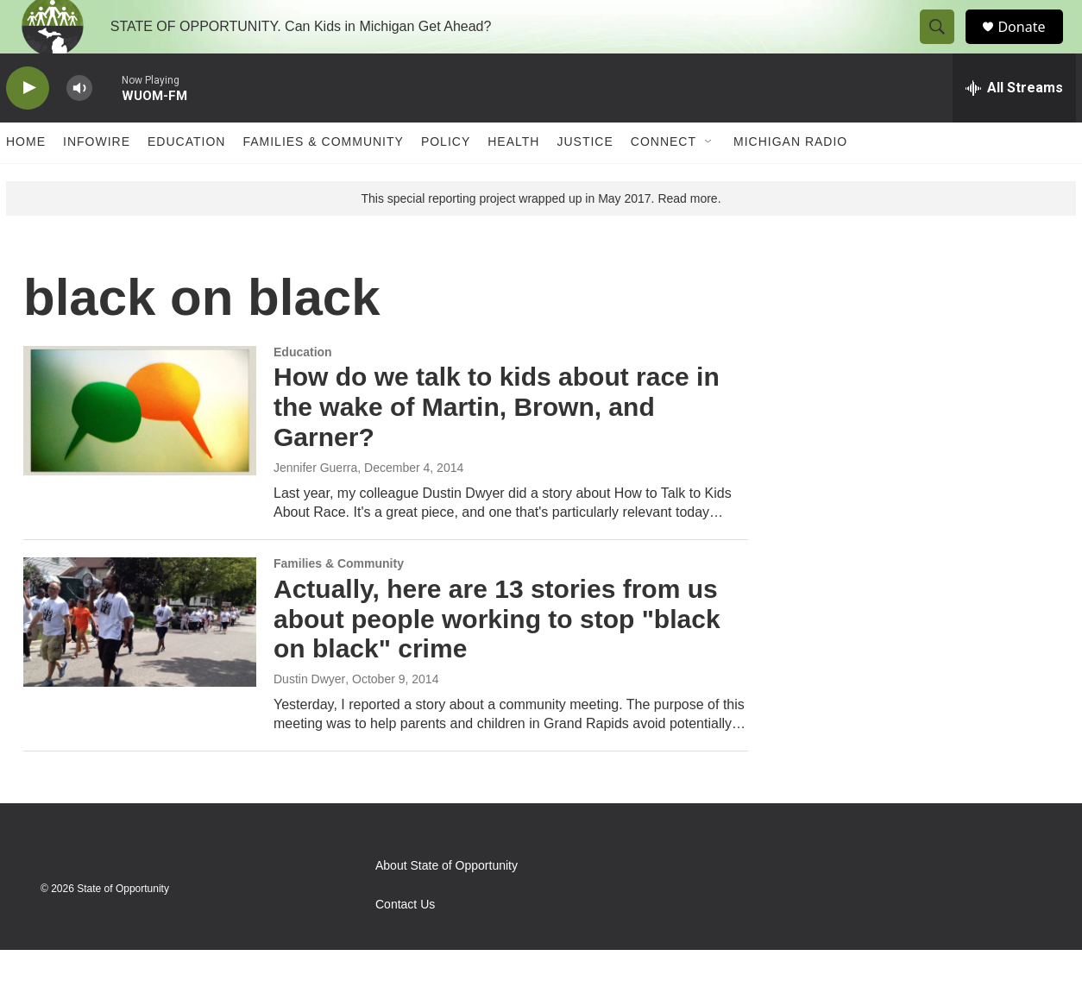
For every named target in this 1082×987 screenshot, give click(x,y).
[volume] (79, 125)
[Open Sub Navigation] (709, 179)
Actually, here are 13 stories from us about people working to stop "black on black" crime (497, 656)
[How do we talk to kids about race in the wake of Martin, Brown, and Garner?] (139, 447)
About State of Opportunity (446, 902)
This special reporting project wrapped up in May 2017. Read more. (540, 235)
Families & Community (322, 179)
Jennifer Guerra (315, 505)
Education (186, 179)
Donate (1032, 45)
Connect (663, 179)
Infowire (96, 179)
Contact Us (405, 941)
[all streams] (1014, 125)
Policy (445, 179)
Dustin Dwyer (309, 716)
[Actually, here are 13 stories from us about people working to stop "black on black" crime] (139, 659)
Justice (585, 179)
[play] (27, 125)
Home (26, 179)
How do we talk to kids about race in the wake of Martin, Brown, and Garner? (497, 444)
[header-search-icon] (945, 45)
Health (513, 179)
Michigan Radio (790, 179)
